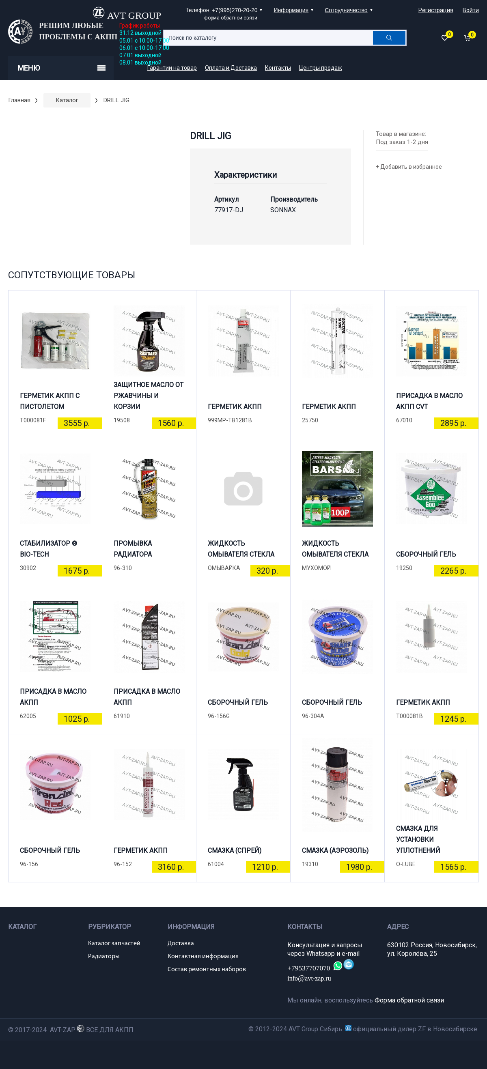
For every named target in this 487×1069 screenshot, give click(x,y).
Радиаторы (104, 956)
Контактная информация (203, 956)
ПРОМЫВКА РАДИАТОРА (133, 549)
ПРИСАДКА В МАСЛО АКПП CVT (429, 401)
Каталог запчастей (114, 943)
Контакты (278, 67)
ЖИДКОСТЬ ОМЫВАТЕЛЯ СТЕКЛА (241, 549)
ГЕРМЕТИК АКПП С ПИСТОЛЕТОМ (50, 401)
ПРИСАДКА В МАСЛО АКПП (53, 697)
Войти (471, 10)
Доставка (181, 943)
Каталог (67, 100)
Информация (291, 10)
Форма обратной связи (409, 1000)
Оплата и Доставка (231, 67)
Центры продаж (320, 67)
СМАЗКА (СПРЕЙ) (234, 850)
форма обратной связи (230, 18)
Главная (19, 100)
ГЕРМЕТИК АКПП (235, 407)
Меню (62, 68)
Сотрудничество (346, 10)
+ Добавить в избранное (409, 166)
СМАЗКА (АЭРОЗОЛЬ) (335, 850)
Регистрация (435, 10)
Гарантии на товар (172, 67)
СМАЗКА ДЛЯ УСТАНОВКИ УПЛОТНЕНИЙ (418, 843)
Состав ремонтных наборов (207, 969)
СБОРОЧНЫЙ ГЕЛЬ (426, 554)
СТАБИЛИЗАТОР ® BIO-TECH (48, 549)
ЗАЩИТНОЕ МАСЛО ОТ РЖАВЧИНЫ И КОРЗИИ (148, 399)
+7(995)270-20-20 (234, 10)
